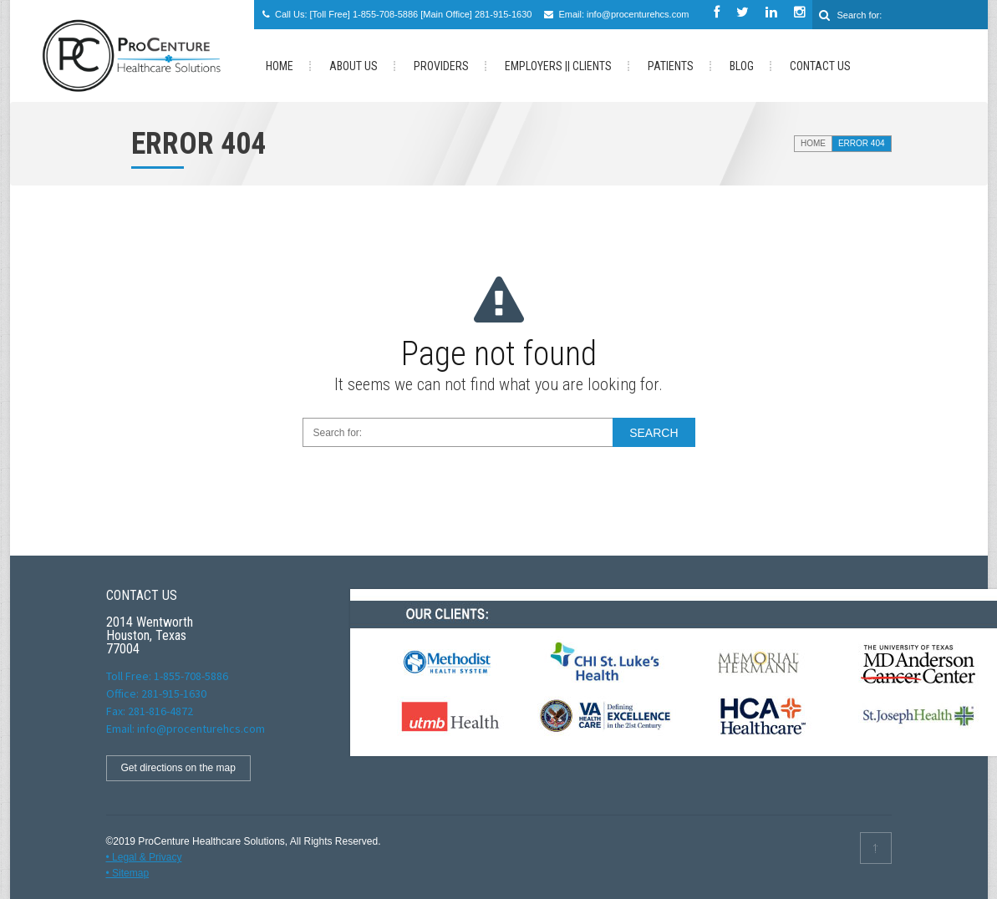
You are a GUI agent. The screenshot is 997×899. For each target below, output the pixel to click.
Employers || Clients (558, 66)
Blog (742, 66)
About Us (353, 66)
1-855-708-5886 (385, 14)
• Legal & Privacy (144, 857)
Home (813, 143)
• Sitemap (128, 873)
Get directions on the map (178, 768)
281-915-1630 (503, 14)
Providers (441, 66)
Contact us (820, 66)
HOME (279, 66)
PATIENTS (671, 66)
